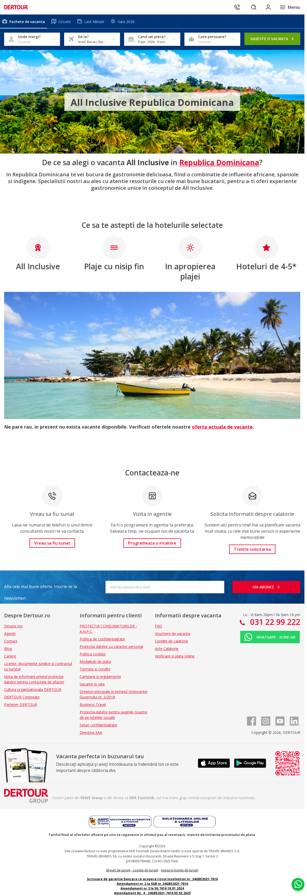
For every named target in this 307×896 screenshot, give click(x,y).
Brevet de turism (118, 870)
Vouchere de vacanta (172, 633)
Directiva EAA (91, 732)
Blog (8, 648)
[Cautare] (254, 7)
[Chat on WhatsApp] (297, 884)
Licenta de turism (145, 870)
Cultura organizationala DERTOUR (32, 689)
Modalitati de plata (95, 661)
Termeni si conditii (95, 669)
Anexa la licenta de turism (179, 870)
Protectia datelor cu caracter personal (111, 646)
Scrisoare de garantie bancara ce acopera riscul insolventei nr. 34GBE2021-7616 (152, 879)
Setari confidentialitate (98, 724)
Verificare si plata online (174, 656)
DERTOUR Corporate (22, 697)
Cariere (10, 656)
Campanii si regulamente (100, 676)
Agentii (10, 633)
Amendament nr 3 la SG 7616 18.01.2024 (152, 888)
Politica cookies (93, 654)
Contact (10, 641)
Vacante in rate (92, 684)
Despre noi (13, 626)
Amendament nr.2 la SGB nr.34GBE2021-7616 (152, 883)
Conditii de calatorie (171, 641)
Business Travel (93, 704)
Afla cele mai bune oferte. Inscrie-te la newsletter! (40, 588)
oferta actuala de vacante (222, 427)
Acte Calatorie (166, 648)
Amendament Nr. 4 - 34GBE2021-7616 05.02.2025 (152, 893)
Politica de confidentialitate (102, 639)
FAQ (158, 626)
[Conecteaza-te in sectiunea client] (268, 7)
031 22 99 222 (274, 622)
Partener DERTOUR (20, 704)
